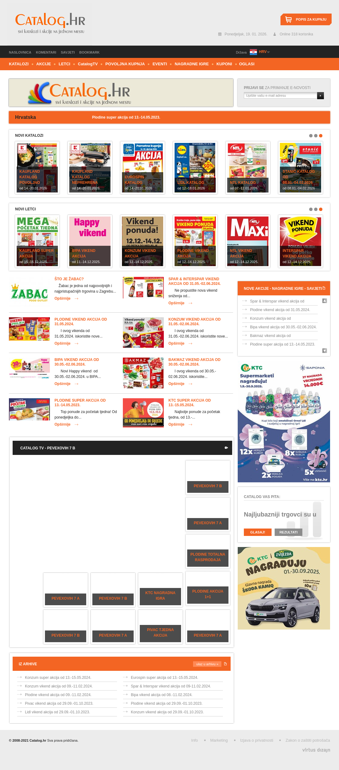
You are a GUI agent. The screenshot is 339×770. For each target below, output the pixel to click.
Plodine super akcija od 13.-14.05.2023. (80, 402)
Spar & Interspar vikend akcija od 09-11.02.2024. (171, 686)
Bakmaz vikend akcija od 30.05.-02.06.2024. (194, 362)
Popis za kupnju (311, 19)
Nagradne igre (192, 64)
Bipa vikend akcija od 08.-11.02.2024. (161, 695)
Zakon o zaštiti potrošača (307, 740)
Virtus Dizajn (316, 750)
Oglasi (247, 64)
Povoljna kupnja (125, 64)
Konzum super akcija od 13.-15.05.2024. (58, 677)
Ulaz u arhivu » (207, 664)
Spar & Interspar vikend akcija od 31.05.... (277, 302)
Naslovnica (20, 52)
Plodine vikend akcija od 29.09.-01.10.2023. (167, 703)
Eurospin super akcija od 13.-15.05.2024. (164, 677)
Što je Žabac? (69, 279)
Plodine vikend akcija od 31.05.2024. (280, 310)
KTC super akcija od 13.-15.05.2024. (189, 402)
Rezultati (289, 532)
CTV (88, 64)
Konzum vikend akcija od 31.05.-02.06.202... (270, 319)
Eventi (159, 64)
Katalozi (19, 64)
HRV (262, 52)
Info (194, 740)
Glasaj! (257, 532)
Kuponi (224, 64)
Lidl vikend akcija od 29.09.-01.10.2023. (57, 712)
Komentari (46, 52)
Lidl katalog (190, 182)
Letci (64, 64)
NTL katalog (243, 182)
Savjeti (68, 52)
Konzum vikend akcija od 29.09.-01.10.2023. (167, 712)
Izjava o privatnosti (256, 740)
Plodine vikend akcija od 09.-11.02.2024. (58, 695)
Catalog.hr (49, 24)
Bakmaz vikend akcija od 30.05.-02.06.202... (270, 337)
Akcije (43, 64)
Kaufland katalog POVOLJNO (29, 177)
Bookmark (89, 52)
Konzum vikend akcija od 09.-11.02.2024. (59, 686)
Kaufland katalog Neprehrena (85, 177)
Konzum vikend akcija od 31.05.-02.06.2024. (194, 321)
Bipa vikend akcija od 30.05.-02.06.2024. (76, 362)
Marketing (219, 740)
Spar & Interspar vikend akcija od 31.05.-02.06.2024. (194, 281)
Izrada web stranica (1, 748)
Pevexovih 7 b (208, 486)
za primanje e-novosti (277, 88)
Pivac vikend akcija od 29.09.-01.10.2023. (59, 703)
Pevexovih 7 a (208, 523)
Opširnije (62, 298)
